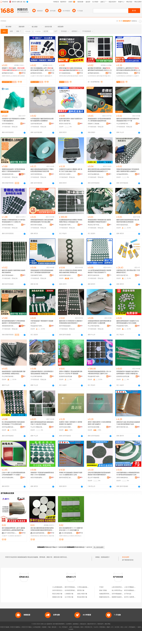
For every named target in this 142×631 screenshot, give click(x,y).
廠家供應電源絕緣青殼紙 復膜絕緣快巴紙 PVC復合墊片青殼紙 (42, 423)
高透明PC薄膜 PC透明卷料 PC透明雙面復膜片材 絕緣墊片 (70, 423)
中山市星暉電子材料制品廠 (122, 123)
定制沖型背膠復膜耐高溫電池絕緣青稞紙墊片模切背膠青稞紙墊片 (99, 474)
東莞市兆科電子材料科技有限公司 (122, 275)
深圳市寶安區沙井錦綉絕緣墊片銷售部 (64, 590)
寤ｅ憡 (23, 70)
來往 (121, 627)
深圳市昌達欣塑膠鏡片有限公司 (65, 427)
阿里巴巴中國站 (27, 627)
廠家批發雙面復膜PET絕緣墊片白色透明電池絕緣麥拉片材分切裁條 (127, 322)
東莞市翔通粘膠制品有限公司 (8, 477)
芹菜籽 (101, 587)
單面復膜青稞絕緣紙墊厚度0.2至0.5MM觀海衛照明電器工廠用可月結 (99, 372)
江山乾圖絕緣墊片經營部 (60, 587)
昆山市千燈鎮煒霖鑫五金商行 (94, 477)
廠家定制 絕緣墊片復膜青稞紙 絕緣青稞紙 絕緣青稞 (13, 271)
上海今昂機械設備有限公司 (132, 587)
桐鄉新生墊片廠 (57, 597)
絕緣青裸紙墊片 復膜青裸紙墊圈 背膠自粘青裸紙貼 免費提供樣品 (13, 372)
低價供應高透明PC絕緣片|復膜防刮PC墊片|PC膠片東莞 (71, 120)
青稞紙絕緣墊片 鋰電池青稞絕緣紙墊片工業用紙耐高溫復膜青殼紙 (99, 120)
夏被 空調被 (103, 590)
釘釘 (126, 627)
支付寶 (117, 627)
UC (112, 627)
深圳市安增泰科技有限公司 (8, 225)
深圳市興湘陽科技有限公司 (8, 123)
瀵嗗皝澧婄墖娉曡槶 (65, 76)
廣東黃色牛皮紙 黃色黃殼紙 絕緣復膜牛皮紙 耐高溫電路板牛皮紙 (128, 423)
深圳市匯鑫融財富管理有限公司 (122, 594)
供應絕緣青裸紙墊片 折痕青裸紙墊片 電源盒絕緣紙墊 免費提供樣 (42, 372)
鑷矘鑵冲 (18, 536)
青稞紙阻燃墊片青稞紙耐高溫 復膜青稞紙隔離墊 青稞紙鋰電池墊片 (99, 221)
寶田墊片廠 (80, 590)
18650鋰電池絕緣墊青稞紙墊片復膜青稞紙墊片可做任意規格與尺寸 (99, 271)
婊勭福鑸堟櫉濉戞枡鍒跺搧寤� (39, 533)
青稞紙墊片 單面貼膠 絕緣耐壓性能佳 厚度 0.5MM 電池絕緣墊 (42, 474)
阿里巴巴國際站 (15, 627)
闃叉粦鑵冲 (40, 76)
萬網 (108, 627)
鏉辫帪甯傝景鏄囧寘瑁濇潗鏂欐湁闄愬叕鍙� (37, 73)
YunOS (95, 627)
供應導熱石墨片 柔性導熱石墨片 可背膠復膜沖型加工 (128, 271)
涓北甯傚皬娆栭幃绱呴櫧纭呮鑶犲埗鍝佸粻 (68, 533)
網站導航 (107, 624)
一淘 (59, 627)
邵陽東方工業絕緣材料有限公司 (94, 123)
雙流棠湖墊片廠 (82, 597)
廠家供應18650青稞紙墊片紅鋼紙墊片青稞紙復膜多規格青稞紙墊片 (71, 322)
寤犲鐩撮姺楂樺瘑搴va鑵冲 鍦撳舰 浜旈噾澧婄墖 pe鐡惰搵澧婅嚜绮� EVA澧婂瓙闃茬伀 (13, 529)
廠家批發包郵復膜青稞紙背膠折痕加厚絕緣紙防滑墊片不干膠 (127, 120)
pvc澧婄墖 (14, 76)
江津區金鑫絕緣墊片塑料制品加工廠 (88, 587)
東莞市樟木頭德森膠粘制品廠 (37, 225)
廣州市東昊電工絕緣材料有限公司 (122, 427)
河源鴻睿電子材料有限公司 (37, 275)
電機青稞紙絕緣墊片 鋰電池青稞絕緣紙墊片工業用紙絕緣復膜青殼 (13, 170)
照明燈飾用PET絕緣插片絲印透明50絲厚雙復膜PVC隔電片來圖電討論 (127, 372)
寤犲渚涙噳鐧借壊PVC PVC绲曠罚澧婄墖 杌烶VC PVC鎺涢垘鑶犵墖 (71, 529)
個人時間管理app (117, 590)
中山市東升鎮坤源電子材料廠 (94, 326)
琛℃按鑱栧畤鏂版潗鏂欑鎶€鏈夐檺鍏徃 (65, 73)
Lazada (71, 629)
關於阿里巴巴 (91, 624)
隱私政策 (83, 624)
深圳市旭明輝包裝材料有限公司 (37, 174)
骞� (23, 73)
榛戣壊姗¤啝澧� (102, 76)
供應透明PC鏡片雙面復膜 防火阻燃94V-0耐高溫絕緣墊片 (13, 120)
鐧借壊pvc (78, 536)
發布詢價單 (125, 557)
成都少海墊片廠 (82, 594)
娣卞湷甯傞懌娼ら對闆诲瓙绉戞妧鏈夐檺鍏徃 (10, 533)
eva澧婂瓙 (11, 536)
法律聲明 (69, 624)
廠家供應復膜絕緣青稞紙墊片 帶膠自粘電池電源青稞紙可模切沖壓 (42, 170)
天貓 (49, 627)
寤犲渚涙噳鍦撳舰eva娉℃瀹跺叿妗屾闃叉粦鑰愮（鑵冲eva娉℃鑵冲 (42, 69)
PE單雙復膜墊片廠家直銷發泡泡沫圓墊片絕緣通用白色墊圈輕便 (42, 120)
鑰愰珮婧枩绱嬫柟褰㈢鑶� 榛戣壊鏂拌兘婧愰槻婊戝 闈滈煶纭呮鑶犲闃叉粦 (99, 69)
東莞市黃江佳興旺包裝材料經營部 (65, 174)
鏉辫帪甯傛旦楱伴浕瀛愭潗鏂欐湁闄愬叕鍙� (8, 73)
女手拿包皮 (127, 594)
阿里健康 (132, 627)
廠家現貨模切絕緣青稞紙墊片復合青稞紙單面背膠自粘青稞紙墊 (127, 221)
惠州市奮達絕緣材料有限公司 (8, 275)
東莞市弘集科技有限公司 (94, 275)
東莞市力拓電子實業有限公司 (65, 123)
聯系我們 (100, 624)
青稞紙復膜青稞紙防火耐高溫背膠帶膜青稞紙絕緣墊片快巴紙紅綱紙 (42, 221)
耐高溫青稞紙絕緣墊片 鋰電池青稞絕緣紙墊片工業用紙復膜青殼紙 (13, 322)
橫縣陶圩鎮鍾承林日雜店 (119, 597)
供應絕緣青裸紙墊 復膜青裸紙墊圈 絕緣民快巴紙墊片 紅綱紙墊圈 (99, 322)
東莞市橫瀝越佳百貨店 (131, 590)
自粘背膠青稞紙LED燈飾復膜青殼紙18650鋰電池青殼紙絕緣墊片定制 (128, 474)
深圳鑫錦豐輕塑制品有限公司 (122, 174)
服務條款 (76, 624)
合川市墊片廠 (69, 597)
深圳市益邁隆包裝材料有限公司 (94, 174)
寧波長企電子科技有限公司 (94, 225)
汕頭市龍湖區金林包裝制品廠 (37, 123)
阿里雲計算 (88, 627)
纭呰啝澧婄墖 (92, 76)
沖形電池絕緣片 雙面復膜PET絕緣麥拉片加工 (42, 322)
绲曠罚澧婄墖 (6, 76)
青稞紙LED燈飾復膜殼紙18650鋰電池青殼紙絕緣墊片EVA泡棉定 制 (13, 221)
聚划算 (54, 627)
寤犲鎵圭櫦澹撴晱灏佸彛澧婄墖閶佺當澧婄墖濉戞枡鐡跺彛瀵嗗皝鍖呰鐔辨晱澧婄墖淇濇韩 (42, 529)
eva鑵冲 (33, 76)
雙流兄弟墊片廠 (57, 594)
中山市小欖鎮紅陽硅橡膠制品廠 (37, 427)
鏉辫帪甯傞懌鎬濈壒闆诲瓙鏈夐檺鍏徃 (122, 73)
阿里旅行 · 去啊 (67, 627)
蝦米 (82, 627)
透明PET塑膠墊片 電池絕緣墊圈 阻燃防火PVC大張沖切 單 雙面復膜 (70, 372)
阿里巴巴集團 (4, 627)
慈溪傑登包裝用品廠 (65, 376)
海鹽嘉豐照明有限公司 (106, 594)
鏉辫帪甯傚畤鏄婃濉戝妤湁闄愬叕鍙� (94, 73)
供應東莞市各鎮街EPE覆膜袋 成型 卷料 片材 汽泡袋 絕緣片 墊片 (70, 170)
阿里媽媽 (76, 627)
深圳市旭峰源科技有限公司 (122, 477)
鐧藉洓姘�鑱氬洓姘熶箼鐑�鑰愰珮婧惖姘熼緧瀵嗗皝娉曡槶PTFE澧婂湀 (70, 69)
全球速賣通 (36, 627)
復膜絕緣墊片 (105, 557)
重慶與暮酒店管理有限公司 (107, 597)
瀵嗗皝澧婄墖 (43, 536)
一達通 (138, 627)
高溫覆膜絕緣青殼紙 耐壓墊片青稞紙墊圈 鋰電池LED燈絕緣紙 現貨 (70, 221)
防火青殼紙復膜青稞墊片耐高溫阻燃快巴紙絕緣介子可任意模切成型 (13, 423)
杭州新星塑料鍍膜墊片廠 (72, 590)
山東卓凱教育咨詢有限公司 (120, 587)
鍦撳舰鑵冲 (48, 76)
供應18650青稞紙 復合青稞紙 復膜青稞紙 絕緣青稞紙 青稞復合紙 (70, 271)
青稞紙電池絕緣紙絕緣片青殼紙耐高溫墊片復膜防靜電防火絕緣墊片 (127, 170)
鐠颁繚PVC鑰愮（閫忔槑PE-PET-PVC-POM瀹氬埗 (13, 69)
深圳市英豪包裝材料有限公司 (65, 275)
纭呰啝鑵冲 (129, 76)
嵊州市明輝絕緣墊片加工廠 (73, 587)
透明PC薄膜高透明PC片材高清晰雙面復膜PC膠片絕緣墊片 (99, 423)
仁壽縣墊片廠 (69, 594)
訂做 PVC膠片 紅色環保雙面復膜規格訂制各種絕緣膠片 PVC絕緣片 (13, 474)
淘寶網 (44, 627)
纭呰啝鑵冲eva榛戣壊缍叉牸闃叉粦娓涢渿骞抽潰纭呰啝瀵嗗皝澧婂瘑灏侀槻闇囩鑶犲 (127, 69)
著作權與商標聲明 (58, 624)
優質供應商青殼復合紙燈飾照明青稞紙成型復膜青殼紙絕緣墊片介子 (99, 170)
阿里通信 (102, 627)
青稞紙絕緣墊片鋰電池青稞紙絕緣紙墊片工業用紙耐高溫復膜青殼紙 (42, 271)
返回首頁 (89, 547)
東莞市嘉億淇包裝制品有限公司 (122, 225)
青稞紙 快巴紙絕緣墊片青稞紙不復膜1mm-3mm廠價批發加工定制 (70, 474)
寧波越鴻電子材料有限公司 (65, 225)
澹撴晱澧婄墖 (35, 536)
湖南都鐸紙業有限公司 (8, 174)
